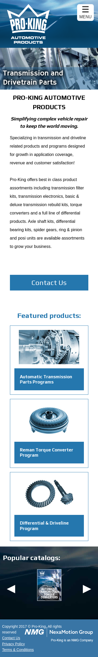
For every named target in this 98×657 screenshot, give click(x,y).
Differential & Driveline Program (44, 525)
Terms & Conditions (18, 650)
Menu (85, 17)
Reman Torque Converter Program (46, 452)
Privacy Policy (13, 644)
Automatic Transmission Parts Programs (46, 379)
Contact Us (49, 282)
